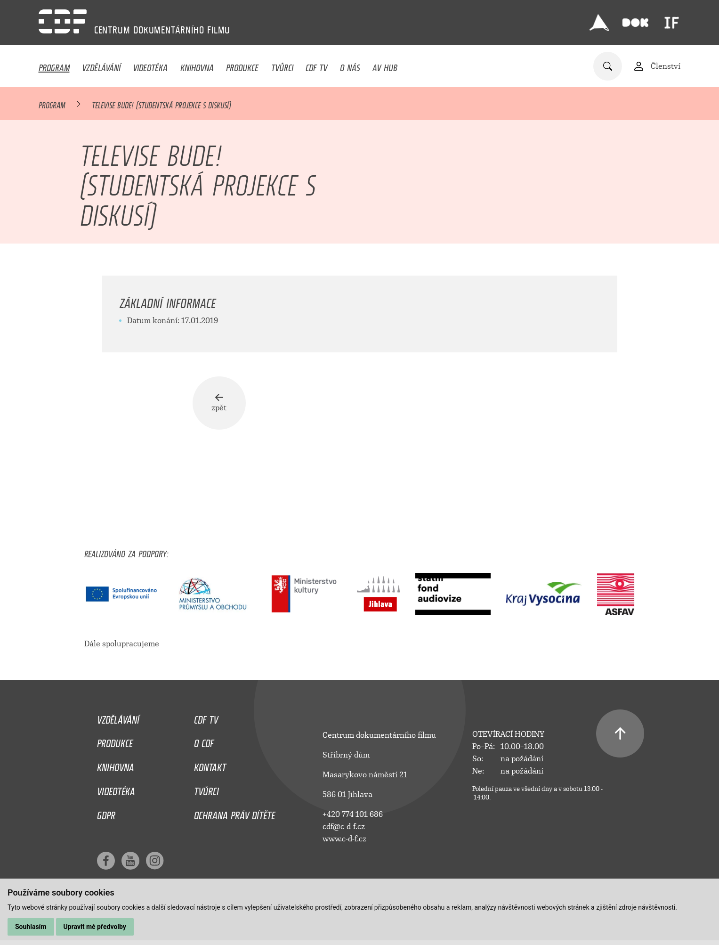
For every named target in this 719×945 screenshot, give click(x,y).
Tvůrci (282, 65)
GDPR (106, 815)
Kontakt (210, 767)
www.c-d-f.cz (344, 840)
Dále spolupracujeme (121, 645)
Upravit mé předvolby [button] (95, 926)
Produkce (242, 65)
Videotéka (150, 65)
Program (54, 65)
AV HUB (384, 65)
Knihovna (197, 65)
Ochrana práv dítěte (234, 815)
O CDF (204, 743)
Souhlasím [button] (31, 926)
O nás (350, 65)
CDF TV (316, 65)
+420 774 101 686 (353, 816)
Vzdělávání (101, 65)
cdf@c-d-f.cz (344, 828)
